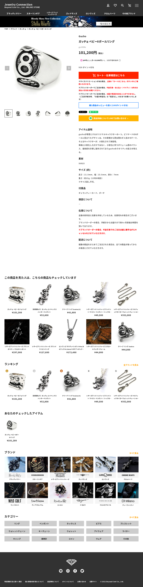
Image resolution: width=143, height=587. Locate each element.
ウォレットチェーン (17, 531)
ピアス (99, 523)
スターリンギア (33, 13)
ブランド (14, 29)
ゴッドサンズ (71, 13)
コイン (71, 538)
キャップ (17, 538)
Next (69, 68)
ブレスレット (126, 523)
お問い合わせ (81, 582)
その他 (126, 538)
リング (17, 523)
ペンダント (44, 523)
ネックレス (71, 523)
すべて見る (134, 453)
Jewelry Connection (18, 4)
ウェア (99, 538)
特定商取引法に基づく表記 (13, 582)
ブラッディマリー (14, 13)
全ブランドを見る (131, 365)
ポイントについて (68, 582)
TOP (6, 29)
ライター (126, 531)
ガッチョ (23, 29)
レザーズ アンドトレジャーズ (52, 13)
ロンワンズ (90, 13)
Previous (7, 68)
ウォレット (71, 531)
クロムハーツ (109, 13)
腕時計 (44, 538)
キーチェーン (44, 531)
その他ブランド (129, 13)
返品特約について (53, 582)
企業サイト (93, 582)
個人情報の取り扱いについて (34, 582)
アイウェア (98, 531)
